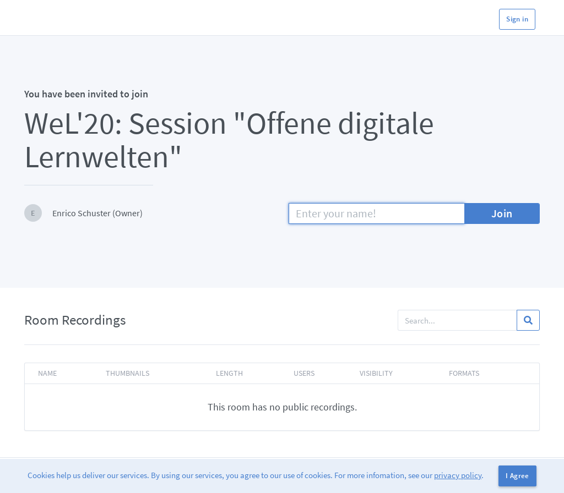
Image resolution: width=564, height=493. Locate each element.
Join (502, 213)
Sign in (517, 19)
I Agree (517, 475)
